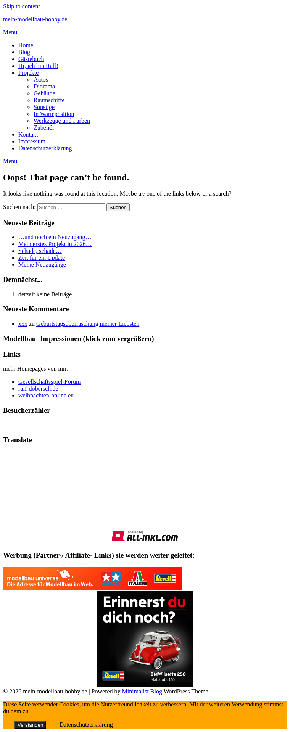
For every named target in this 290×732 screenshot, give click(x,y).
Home (25, 45)
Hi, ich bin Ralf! (38, 66)
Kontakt (28, 134)
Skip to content (21, 6)
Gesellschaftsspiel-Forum (49, 381)
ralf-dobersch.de (38, 388)
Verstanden (30, 725)
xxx (22, 323)
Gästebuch (31, 59)
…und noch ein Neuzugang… (55, 237)
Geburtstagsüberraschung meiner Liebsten (87, 323)
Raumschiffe (49, 100)
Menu (10, 32)
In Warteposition (54, 114)
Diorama (44, 86)
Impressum (31, 141)
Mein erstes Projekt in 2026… (55, 244)
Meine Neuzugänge (42, 264)
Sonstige (44, 107)
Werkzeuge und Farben (62, 120)
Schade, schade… (40, 251)
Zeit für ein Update (41, 257)
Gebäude (44, 93)
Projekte (28, 72)
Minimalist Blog (142, 691)
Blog (24, 52)
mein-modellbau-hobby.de (35, 19)
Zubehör (44, 127)
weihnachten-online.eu (46, 395)
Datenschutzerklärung (45, 148)
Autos (41, 79)
